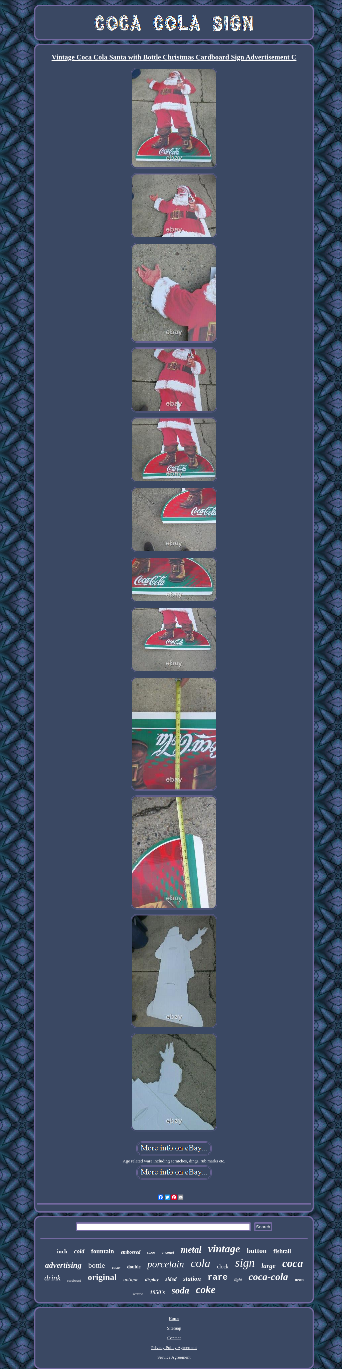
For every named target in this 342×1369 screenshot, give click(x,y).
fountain (102, 1251)
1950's (157, 1292)
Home (174, 1318)
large (269, 1265)
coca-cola (268, 1276)
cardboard (74, 1280)
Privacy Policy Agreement (174, 1347)
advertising (63, 1265)
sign (244, 1262)
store (151, 1252)
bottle (96, 1265)
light (238, 1279)
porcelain (165, 1264)
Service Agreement (173, 1357)
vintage (224, 1249)
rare (218, 1277)
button (257, 1251)
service (138, 1294)
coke (205, 1289)
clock (223, 1266)
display (151, 1279)
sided (171, 1279)
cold (79, 1251)
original (102, 1277)
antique (130, 1279)
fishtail (282, 1251)
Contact (174, 1337)
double (134, 1266)
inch (62, 1251)
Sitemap (174, 1328)
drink (52, 1278)
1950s (116, 1268)
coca (292, 1263)
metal (191, 1250)
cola (200, 1263)
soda (180, 1290)
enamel (168, 1252)
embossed (130, 1252)
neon (299, 1279)
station (192, 1278)
